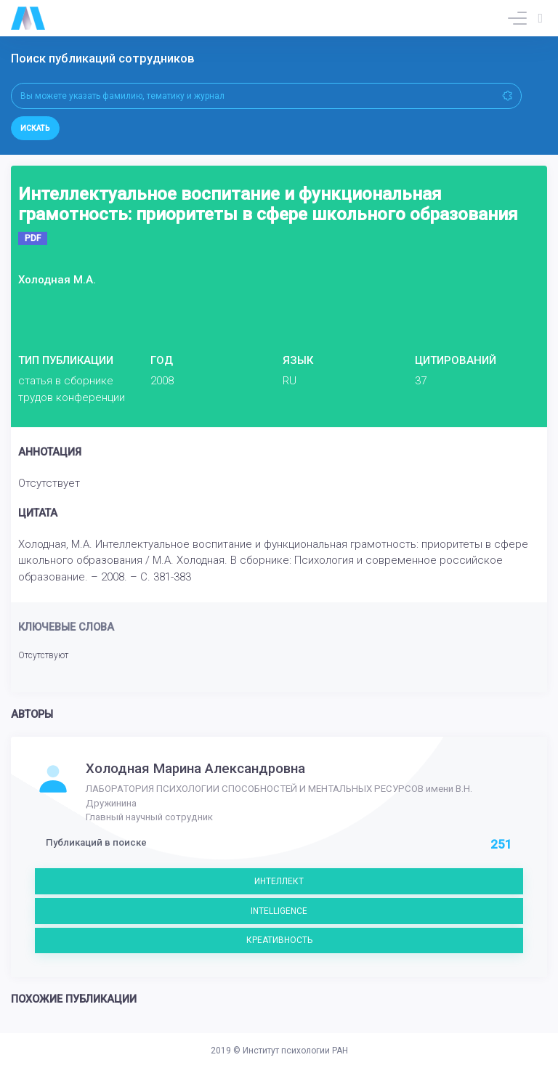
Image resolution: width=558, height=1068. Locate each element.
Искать (35, 128)
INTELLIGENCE (279, 911)
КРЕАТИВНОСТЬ (279, 940)
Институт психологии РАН (295, 1050)
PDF (33, 238)
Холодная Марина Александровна (195, 769)
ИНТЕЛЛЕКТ (279, 881)
